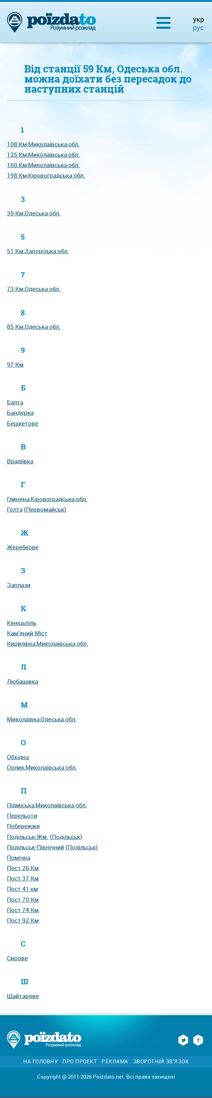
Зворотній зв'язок (161, 1061)
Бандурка (20, 413)
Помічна (18, 857)
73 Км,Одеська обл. (34, 289)
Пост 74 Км (23, 910)
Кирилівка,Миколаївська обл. (47, 643)
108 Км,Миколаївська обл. (43, 144)
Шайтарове (23, 996)
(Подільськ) (66, 837)
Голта (15, 509)
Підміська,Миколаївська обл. (47, 805)
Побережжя (23, 826)
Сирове (17, 958)
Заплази (19, 585)
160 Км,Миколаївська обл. (43, 165)
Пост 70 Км (23, 899)
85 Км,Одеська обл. (34, 327)
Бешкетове (22, 423)
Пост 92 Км (23, 920)
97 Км (15, 364)
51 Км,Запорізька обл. (38, 251)
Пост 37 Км (23, 878)
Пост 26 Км (23, 868)
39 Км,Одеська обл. (34, 213)
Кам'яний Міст (27, 633)
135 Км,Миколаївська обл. (43, 154)
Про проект (79, 1061)
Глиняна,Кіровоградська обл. (47, 499)
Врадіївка (20, 461)
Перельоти (22, 816)
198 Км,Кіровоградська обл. (46, 175)
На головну (40, 1061)
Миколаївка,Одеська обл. (42, 719)
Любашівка (22, 681)
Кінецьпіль (21, 623)
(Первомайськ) (45, 509)
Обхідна (18, 757)
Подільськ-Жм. (28, 837)
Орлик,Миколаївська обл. (42, 767)
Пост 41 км (22, 889)
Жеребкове (23, 547)
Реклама (115, 1061)
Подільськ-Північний (35, 847)
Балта (15, 402)
